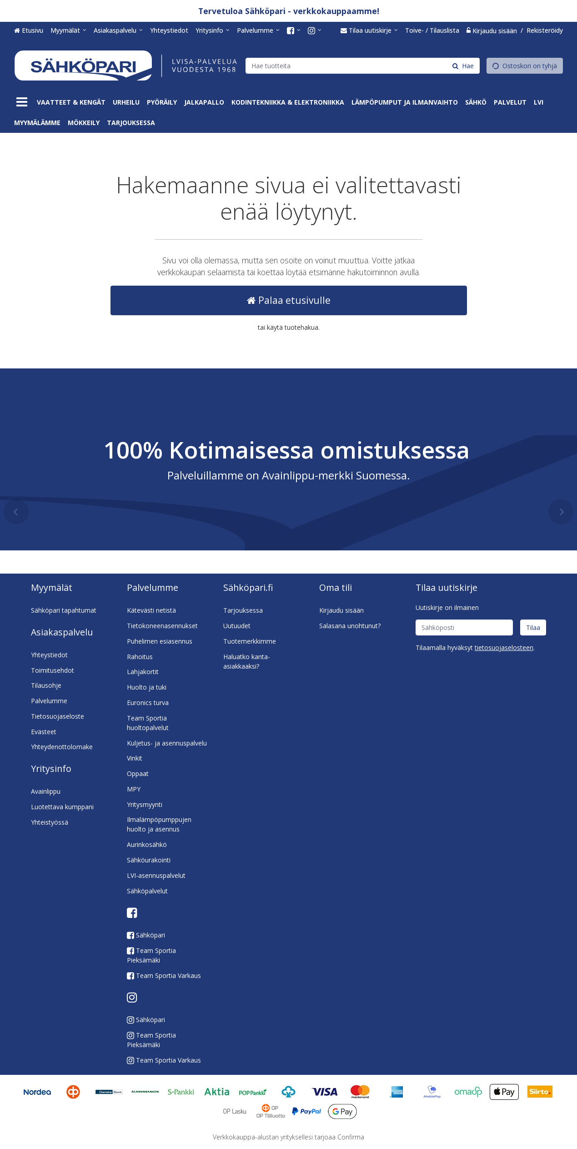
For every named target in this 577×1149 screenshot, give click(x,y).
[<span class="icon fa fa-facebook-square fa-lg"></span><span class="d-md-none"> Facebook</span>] (293, 30)
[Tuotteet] (21, 102)
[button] (504, 647)
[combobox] (363, 65)
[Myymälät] (68, 30)
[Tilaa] (533, 627)
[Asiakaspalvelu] (118, 30)
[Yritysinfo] (212, 30)
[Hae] (463, 65)
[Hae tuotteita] (363, 65)
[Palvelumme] (258, 30)
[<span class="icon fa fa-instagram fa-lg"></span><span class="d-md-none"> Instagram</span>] (314, 30)
